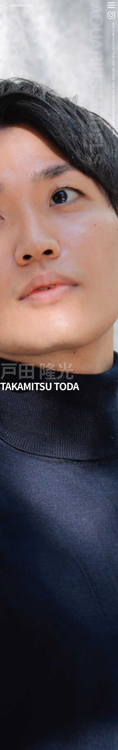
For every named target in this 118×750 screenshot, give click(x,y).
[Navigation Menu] (111, 5)
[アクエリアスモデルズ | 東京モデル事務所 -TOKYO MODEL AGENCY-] (19, 5)
